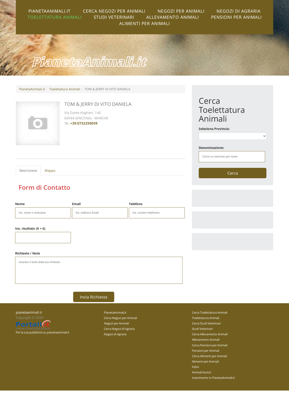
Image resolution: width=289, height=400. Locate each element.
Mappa (50, 170)
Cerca (232, 173)
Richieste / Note (27, 253)
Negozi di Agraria (239, 11)
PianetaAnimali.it (49, 11)
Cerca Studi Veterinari (206, 323)
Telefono (135, 204)
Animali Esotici (201, 372)
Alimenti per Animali (144, 23)
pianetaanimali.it (29, 312)
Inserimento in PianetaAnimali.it (213, 378)
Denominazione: (211, 148)
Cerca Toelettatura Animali (209, 312)
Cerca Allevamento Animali (210, 334)
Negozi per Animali (181, 11)
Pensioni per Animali (236, 17)
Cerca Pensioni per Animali (209, 345)
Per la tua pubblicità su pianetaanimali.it (42, 332)
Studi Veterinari (114, 17)
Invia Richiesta (93, 297)
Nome (20, 204)
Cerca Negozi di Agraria (119, 329)
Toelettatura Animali (55, 17)
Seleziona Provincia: (214, 129)
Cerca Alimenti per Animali (209, 356)
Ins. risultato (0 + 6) (30, 228)
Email (76, 204)
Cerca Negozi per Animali (114, 11)
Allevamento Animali (172, 17)
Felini (195, 367)
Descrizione (28, 170)
